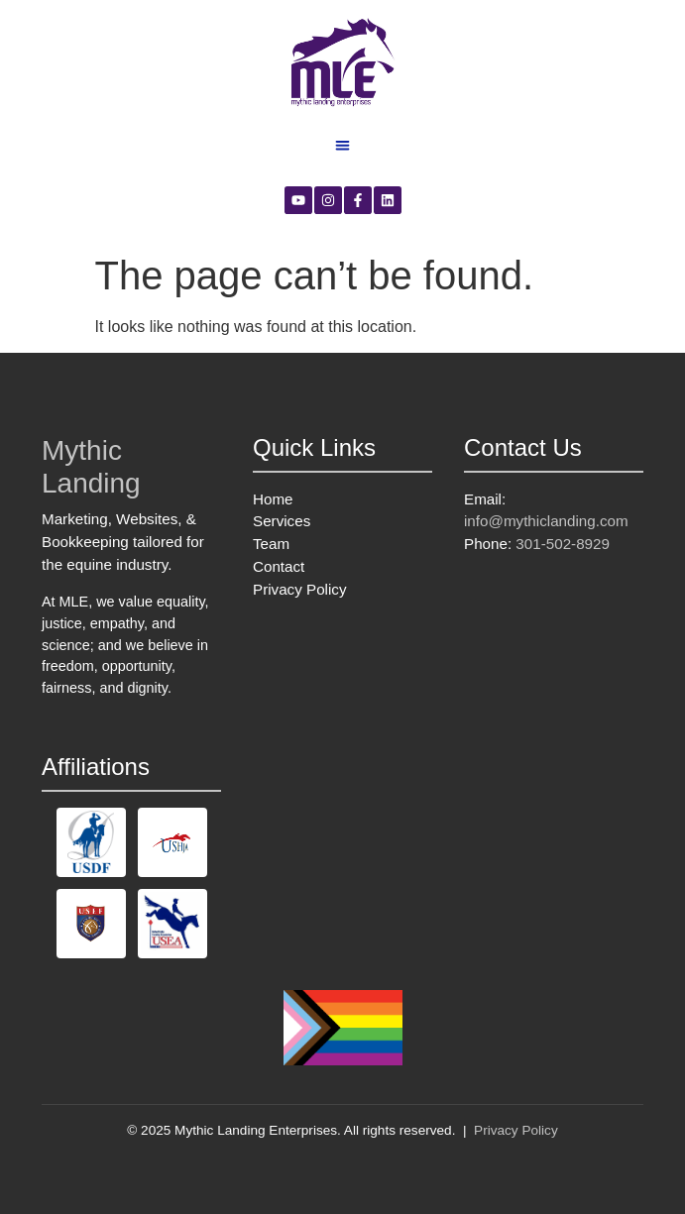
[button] (342, 145)
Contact (278, 566)
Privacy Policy (300, 589)
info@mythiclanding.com (546, 520)
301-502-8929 (562, 543)
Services (281, 520)
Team (271, 543)
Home (273, 499)
